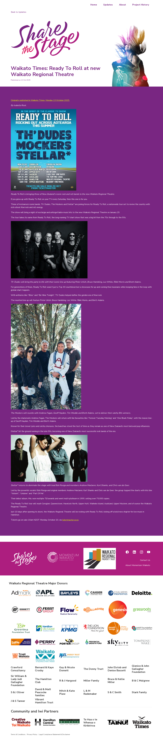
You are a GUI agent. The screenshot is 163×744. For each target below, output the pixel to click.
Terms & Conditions (18, 734)
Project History (140, 4)
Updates (108, 4)
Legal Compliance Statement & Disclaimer (54, 734)
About (122, 4)
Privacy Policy (32, 734)
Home (93, 4)
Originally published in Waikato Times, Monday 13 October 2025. (40, 100)
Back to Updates (18, 12)
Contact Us (145, 560)
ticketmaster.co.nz (70, 519)
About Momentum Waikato (137, 565)
